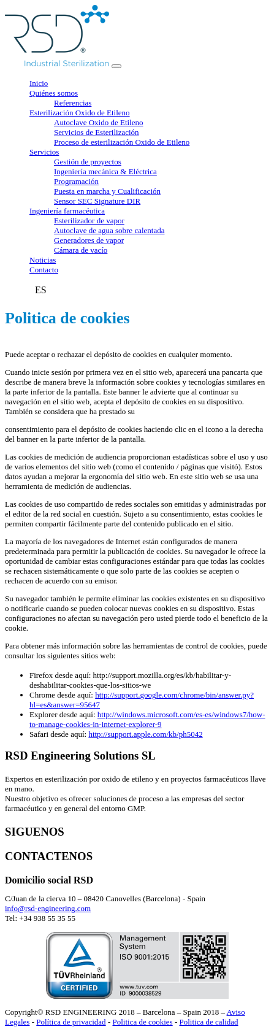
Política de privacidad (70, 1021)
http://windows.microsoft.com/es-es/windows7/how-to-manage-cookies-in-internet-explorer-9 (147, 719)
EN (11, 290)
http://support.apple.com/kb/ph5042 (145, 734)
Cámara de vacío (80, 250)
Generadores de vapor (89, 240)
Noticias (42, 259)
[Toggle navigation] (116, 66)
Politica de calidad (209, 1021)
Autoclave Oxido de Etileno (98, 122)
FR (26, 290)
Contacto (43, 269)
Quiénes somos (53, 93)
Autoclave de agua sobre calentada (109, 230)
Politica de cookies (142, 1021)
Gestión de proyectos (87, 161)
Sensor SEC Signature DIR (97, 201)
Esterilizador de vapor (89, 220)
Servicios (44, 151)
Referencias (72, 102)
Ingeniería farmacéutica (67, 210)
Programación (76, 181)
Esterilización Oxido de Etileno (79, 112)
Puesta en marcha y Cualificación (107, 191)
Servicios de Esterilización (96, 132)
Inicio (38, 83)
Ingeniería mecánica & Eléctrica (105, 171)
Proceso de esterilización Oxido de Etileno (121, 142)
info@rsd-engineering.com (48, 908)
